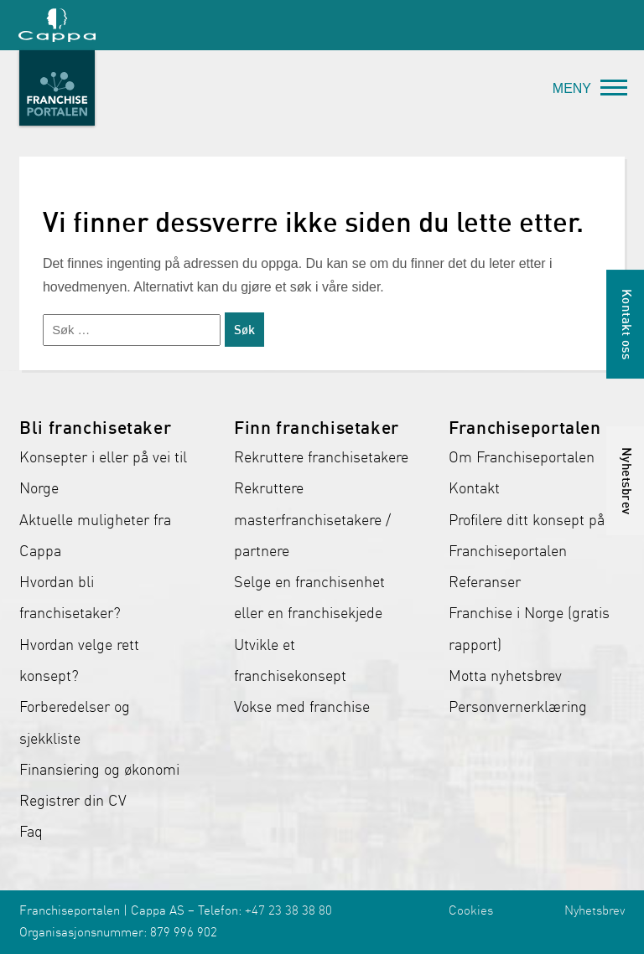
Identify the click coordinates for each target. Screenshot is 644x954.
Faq (31, 832)
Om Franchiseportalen (522, 457)
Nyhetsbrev (594, 910)
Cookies (471, 910)
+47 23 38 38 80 (288, 910)
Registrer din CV (73, 801)
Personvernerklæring (518, 707)
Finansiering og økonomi (99, 770)
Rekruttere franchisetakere (321, 457)
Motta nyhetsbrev (505, 676)
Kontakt (474, 488)
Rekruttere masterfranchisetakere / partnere (312, 519)
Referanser (485, 582)
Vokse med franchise (302, 707)
